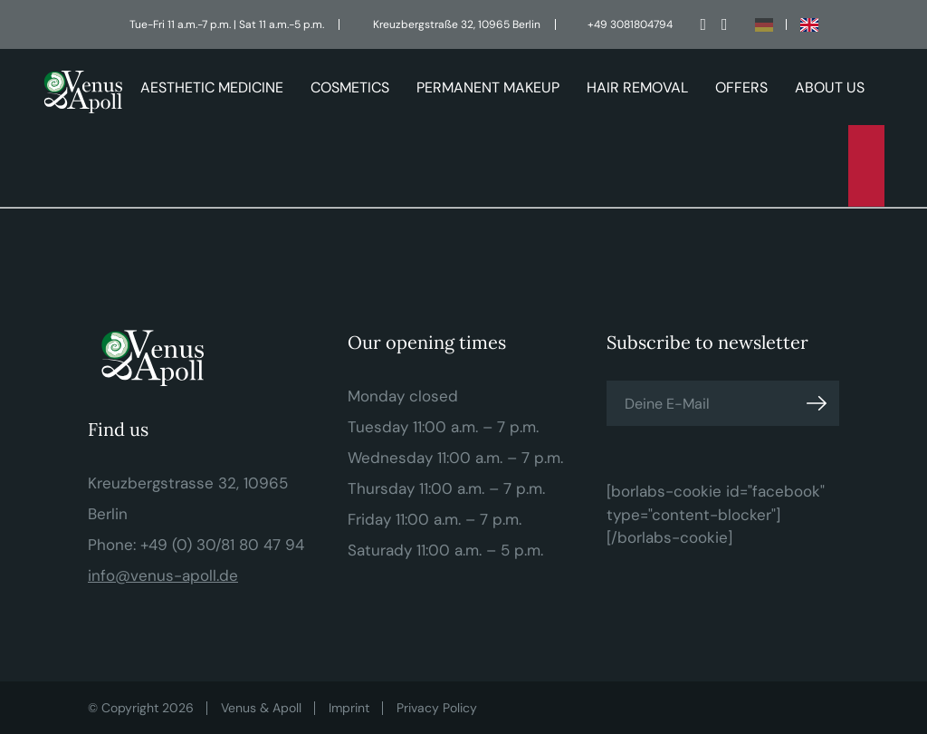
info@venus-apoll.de (163, 575)
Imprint (349, 708)
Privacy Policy (437, 708)
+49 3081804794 (630, 24)
